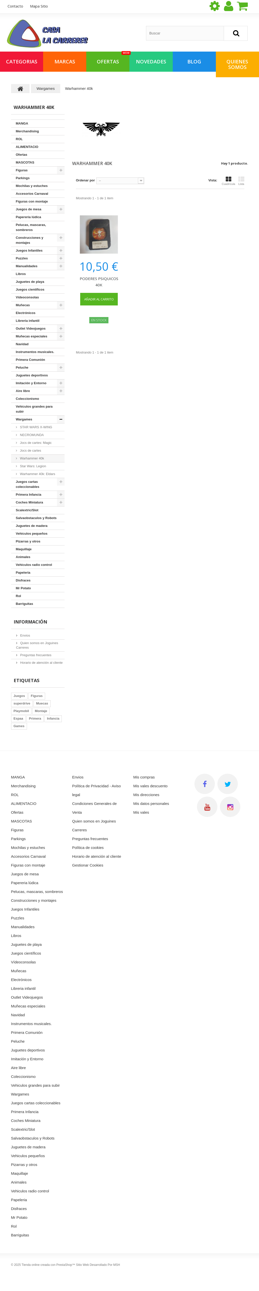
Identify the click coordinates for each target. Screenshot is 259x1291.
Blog (194, 61)
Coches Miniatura (29, 502)
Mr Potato (23, 588)
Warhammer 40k (31, 458)
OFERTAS (113, 58)
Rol (18, 596)
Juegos (19, 696)
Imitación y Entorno (31, 383)
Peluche (22, 367)
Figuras (22, 170)
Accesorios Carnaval (32, 193)
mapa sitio (39, 6)
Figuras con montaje (32, 201)
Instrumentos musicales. (35, 352)
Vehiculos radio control (34, 565)
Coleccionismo (27, 399)
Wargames (24, 419)
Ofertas (21, 155)
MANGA (22, 123)
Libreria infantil (28, 321)
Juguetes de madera (32, 526)
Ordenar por (85, 180)
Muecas (42, 703)
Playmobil (21, 711)
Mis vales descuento (150, 786)
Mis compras (144, 777)
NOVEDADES (151, 61)
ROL (19, 139)
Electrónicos (26, 313)
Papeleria (23, 572)
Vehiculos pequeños (32, 533)
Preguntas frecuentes (35, 655)
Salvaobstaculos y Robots (36, 518)
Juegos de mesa (28, 209)
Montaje (41, 711)
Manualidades (27, 266)
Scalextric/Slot (27, 510)
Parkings (23, 178)
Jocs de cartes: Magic (35, 443)
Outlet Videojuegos (31, 328)
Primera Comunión (30, 360)
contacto (15, 6)
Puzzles (22, 258)
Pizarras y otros (28, 541)
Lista (241, 180)
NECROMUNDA (31, 435)
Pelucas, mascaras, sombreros (31, 227)
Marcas (64, 61)
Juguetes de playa (30, 282)
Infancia (53, 718)
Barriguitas (24, 604)
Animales (23, 557)
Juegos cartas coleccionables (27, 484)
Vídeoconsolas (27, 297)
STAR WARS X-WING (35, 427)
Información (30, 622)
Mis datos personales (151, 803)
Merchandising (27, 131)
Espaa (18, 718)
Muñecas (23, 305)
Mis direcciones (146, 795)
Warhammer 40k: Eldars (37, 474)
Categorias (21, 61)
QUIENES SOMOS (237, 64)
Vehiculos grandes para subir (34, 409)
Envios (24, 635)
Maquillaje (24, 549)
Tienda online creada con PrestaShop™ (48, 1265)
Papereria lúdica (28, 217)
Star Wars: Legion (32, 466)
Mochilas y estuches (32, 186)
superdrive (22, 703)
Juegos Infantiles (29, 250)
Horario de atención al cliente (41, 662)
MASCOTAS (25, 162)
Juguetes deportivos (32, 375)
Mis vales (141, 812)
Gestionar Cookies (87, 865)
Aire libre (23, 391)
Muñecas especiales (31, 336)
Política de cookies (88, 847)
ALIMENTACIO (27, 147)
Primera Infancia (28, 494)
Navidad (22, 344)
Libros (21, 274)
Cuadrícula (228, 180)
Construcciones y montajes (29, 240)
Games (19, 726)
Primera (35, 718)
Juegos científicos (30, 289)
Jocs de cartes (30, 450)
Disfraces (23, 580)
